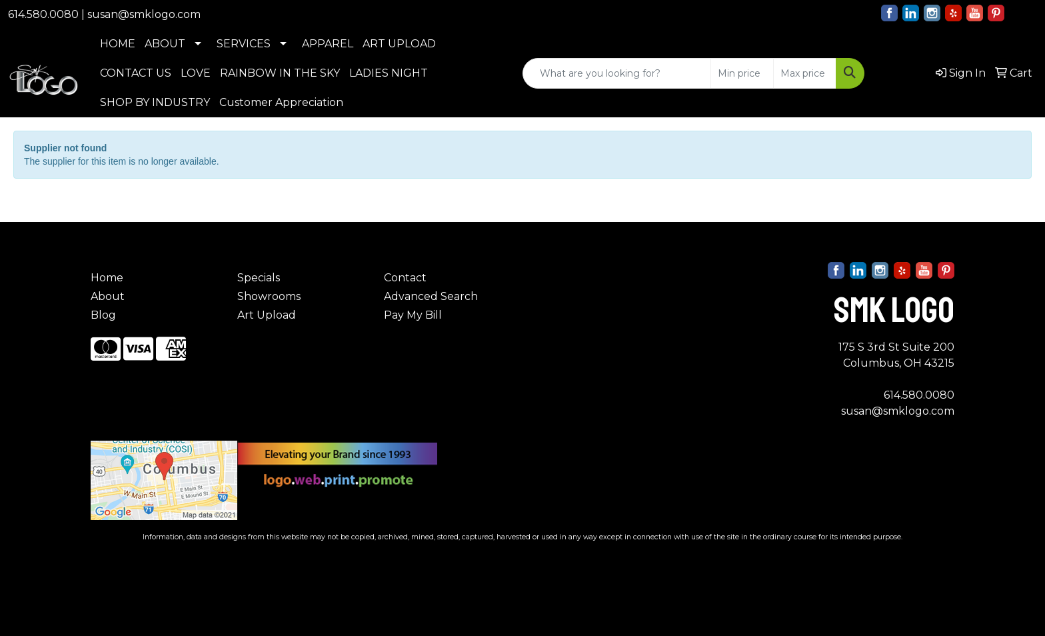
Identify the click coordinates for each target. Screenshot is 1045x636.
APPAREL (327, 43)
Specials (258, 277)
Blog (103, 315)
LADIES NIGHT (388, 73)
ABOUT (165, 43)
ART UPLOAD (399, 43)
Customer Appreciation (281, 102)
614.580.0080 (43, 14)
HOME (117, 43)
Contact (405, 277)
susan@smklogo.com (144, 14)
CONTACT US (135, 73)
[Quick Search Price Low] (742, 73)
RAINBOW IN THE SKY (280, 73)
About (108, 296)
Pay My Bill (413, 315)
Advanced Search (431, 296)
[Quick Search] (616, 73)
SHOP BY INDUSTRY (155, 102)
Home (107, 277)
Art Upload (266, 315)
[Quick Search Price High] (804, 73)
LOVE (196, 73)
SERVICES (244, 43)
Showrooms (269, 296)
